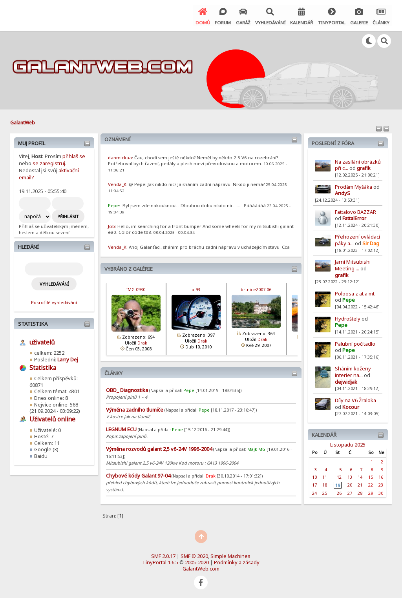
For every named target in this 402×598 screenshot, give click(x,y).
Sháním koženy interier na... (353, 370)
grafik (364, 166)
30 (380, 491)
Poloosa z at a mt (355, 292)
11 (324, 476)
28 (360, 491)
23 (380, 484)
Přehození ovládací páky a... (357, 239)
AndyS (342, 191)
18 (324, 484)
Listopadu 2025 (347, 443)
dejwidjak (346, 380)
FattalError (354, 217)
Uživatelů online (52, 418)
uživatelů (42, 341)
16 (380, 476)
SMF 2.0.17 (163, 554)
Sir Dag (370, 242)
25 (324, 491)
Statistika (33, 322)
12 (339, 476)
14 (360, 476)
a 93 (196, 288)
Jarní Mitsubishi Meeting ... (353, 264)
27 (349, 491)
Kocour (350, 405)
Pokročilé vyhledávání (54, 301)
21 (360, 484)
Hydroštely (347, 317)
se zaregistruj (49, 162)
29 (370, 491)
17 (314, 484)
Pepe (348, 298)
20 (349, 484)
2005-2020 (197, 561)
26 (339, 491)
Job (111, 225)
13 (349, 476)
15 (370, 476)
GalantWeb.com (201, 567)
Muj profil (31, 142)
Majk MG (256, 448)
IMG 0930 (135, 288)
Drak (142, 342)
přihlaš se (73, 155)
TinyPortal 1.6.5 (160, 561)
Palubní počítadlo (355, 342)
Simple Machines (230, 554)
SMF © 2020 (194, 554)
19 (337, 484)
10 (314, 476)
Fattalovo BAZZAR (355, 210)
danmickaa (120, 156)
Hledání (28, 245)
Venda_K (117, 183)
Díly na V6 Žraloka (355, 399)
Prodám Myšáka (354, 185)
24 (314, 491)
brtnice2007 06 (256, 288)
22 (370, 484)
